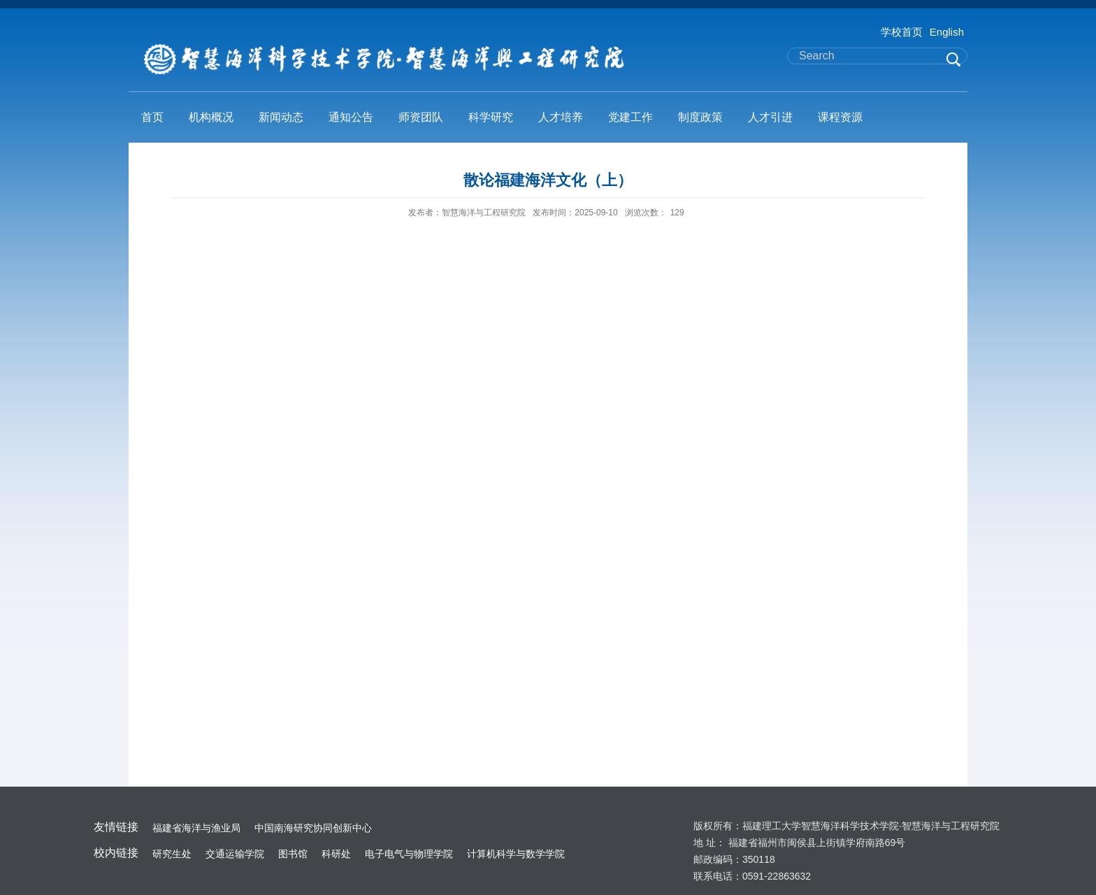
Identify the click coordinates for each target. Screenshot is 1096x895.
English (947, 32)
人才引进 (770, 117)
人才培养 (560, 117)
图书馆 (293, 853)
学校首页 (902, 32)
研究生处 (172, 853)
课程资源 (840, 117)
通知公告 (351, 117)
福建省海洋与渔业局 (196, 827)
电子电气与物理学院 (409, 853)
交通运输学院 (235, 853)
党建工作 (630, 117)
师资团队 (420, 117)
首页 (152, 117)
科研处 (336, 853)
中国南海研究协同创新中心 (313, 827)
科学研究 (490, 117)
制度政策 (700, 117)
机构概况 (211, 117)
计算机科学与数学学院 (516, 853)
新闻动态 (281, 117)
